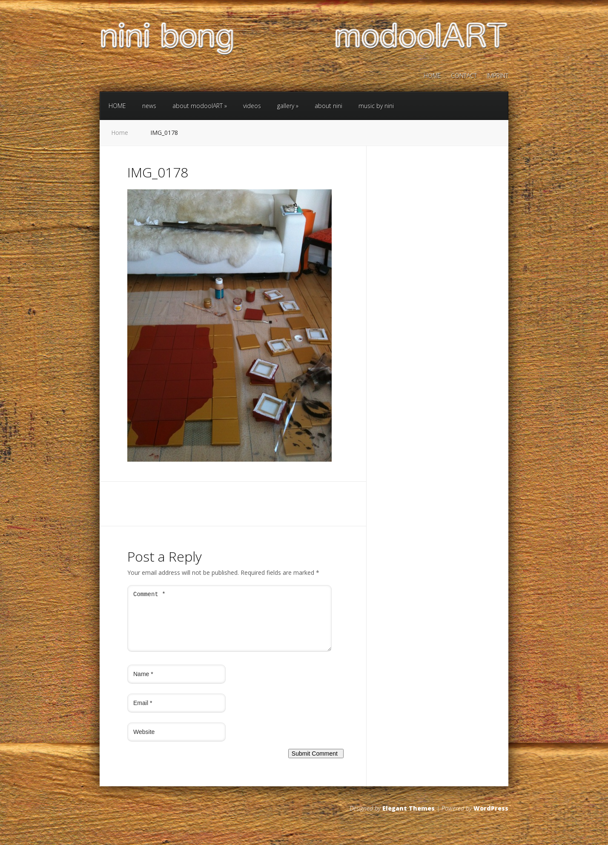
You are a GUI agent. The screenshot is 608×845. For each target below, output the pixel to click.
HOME (432, 76)
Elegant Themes (408, 818)
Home (119, 132)
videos (252, 106)
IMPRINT (497, 76)
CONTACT (464, 76)
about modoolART (199, 106)
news (149, 106)
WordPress (490, 818)
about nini (328, 106)
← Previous (143, 472)
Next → (171, 472)
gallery (287, 106)
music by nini (376, 106)
